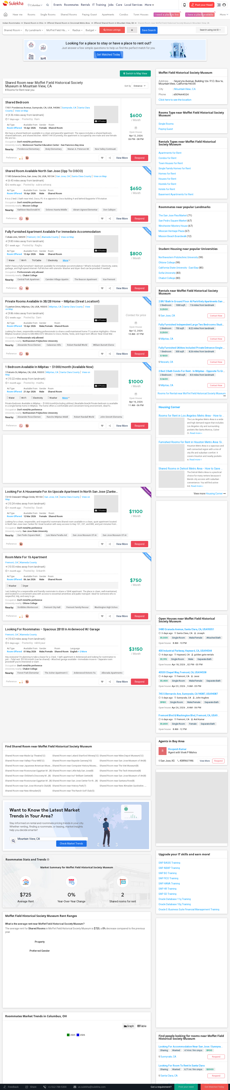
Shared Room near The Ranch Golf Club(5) (73, 686)
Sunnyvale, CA (69, 108)
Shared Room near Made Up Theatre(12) (25, 651)
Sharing (164, 930)
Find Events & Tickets (66, 1037)
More (156, 5)
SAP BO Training (168, 813)
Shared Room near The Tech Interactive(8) (120, 666)
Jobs (117, 5)
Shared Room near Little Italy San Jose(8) (72, 666)
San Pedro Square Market (175, 221)
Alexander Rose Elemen (29, 345)
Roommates (78, 5)
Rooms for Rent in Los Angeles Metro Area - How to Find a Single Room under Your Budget (192, 416)
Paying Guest (89, 15)
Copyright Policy (127, 1061)
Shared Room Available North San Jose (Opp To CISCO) (44, 171)
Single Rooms (48, 15)
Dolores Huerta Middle (56, 210)
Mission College (30, 206)
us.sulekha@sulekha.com (135, 1025)
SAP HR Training (167, 829)
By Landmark (33, 31)
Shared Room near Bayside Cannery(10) (72, 656)
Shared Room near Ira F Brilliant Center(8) (72, 671)
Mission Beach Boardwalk (175, 237)
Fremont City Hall (52, 555)
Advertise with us (197, 1058)
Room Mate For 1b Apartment (26, 505)
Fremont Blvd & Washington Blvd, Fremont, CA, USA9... (189, 655)
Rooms (31, 15)
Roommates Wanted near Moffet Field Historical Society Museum (199, 1002)
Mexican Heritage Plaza (174, 232)
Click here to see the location (175, 100)
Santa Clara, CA (169, 955)
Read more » (196, 434)
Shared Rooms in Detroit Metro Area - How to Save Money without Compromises (192, 469)
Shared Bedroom (17, 103)
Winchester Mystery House (176, 226)
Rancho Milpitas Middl (57, 417)
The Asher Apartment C (56, 620)
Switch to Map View (135, 74)
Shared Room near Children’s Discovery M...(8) (28, 671)
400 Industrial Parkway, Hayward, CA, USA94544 (185, 591)
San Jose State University (35, 479)
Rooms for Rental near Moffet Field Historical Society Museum (192, 395)
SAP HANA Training (169, 823)
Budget (90, 31)
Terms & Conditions (156, 1058)
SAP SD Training (167, 834)
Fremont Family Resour (77, 555)
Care (126, 5)
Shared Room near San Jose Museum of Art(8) (123, 656)
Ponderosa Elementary (28, 150)
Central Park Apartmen (28, 280)
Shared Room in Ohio (33, 24)
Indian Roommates (11, 24)
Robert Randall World (77, 345)
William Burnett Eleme (103, 345)
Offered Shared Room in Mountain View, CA (114, 24)
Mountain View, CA (185, 89)
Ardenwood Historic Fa (84, 620)
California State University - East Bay (181, 268)
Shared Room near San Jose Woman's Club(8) (28, 681)
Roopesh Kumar (177, 689)
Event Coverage (30, 1049)
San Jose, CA (63, 177)
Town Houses (140, 15)
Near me (17, 15)
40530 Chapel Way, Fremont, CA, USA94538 (182, 612)
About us (122, 1058)
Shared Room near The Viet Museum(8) (119, 661)
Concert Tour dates (76, 1045)
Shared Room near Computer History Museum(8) (76, 661)
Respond (139, 158)
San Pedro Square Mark (28, 483)
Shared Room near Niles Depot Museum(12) (122, 651)
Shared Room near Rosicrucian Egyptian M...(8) (28, 666)
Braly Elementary (53, 150)
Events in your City (32, 1045)
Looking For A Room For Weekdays (178, 983)
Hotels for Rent (167, 190)
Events (64, 5)
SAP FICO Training (168, 818)
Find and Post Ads (66, 1020)
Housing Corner (169, 408)
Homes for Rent (167, 174)
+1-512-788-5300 (131, 1017)
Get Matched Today (108, 55)
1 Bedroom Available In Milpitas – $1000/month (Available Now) (49, 367)
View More (122, 158)
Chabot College (30, 276)
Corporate (66, 1057)
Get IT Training (66, 1029)
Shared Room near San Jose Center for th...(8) (75, 676)
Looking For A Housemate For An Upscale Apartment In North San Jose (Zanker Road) (61, 439)
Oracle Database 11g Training (175, 839)
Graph (129, 923)
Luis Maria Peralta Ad (56, 483)
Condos (123, 15)
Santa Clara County (81, 177)
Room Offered (14, 128)
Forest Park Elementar (28, 620)
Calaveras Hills (54, 345)
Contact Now (216, 316)
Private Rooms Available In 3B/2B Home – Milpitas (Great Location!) (52, 302)
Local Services (140, 5)
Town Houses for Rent (171, 164)
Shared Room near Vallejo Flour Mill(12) (24, 656)
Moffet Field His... (56, 31)
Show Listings (112, 30)
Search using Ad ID (210, 30)
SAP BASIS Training (169, 803)
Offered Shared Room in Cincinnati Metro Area (68, 24)
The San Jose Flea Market (175, 216)
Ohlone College (30, 551)
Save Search (149, 31)
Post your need (186, 1087)
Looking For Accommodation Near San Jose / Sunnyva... (191, 926)
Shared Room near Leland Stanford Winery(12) (75, 651)
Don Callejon (109, 210)
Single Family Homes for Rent (175, 169)
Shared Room (12, 31)
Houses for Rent (167, 179)
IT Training (106, 5)
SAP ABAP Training (169, 808)
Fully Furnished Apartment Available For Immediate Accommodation (53, 232)
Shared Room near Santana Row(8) (117, 676)
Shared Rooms (69, 15)
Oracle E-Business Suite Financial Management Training (189, 849)
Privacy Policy (177, 1058)
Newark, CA (166, 362)
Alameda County (50, 237)
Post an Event (73, 1049)
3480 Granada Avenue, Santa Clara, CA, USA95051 (186, 569)
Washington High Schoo (106, 555)
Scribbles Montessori (27, 555)
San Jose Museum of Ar (85, 483)
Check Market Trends (71, 737)
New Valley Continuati (105, 150)
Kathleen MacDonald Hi (28, 210)
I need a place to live (167, 15)
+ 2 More (82, 599)
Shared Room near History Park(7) (69, 681)
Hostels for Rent (167, 184)
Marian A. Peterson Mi (78, 150)
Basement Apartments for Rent (176, 195)
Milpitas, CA (55, 307)
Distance (139, 86)
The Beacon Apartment (86, 280)
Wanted (176, 930)
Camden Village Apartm (56, 280)
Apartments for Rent (170, 153)
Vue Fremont (109, 280)
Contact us (136, 1058)
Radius (76, 31)
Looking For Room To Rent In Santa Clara (182, 945)
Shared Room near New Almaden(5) (23, 686)
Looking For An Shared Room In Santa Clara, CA (185, 964)
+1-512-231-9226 (151, 1017)
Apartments (108, 15)
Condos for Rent (167, 159)
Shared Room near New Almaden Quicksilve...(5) (124, 681)
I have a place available (200, 15)
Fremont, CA (33, 237)
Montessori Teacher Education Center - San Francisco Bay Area (53, 146)
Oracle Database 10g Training (175, 844)
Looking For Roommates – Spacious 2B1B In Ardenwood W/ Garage (52, 577)
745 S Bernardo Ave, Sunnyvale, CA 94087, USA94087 (188, 634)
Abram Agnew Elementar (85, 210)
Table (141, 923)
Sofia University (170, 273)
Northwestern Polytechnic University (40, 341)
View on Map (21, 111)
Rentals (92, 5)
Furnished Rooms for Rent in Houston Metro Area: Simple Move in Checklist (192, 442)
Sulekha (13, 5)
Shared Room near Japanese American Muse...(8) (29, 661)
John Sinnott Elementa (111, 417)
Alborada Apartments (112, 620)
